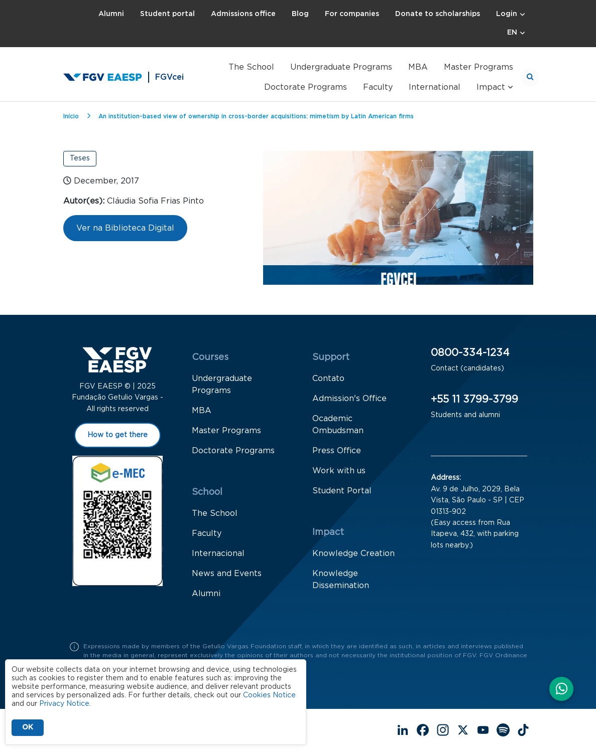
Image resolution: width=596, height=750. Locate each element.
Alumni (111, 14)
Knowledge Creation (353, 553)
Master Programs (478, 67)
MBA (418, 67)
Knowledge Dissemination (340, 580)
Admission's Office (349, 399)
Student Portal (342, 491)
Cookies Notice (269, 695)
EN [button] (512, 32)
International (434, 87)
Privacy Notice (64, 703)
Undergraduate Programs (341, 67)
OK (27, 727)
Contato (328, 378)
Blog (300, 14)
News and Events (227, 574)
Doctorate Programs (305, 87)
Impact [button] (490, 87)
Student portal (167, 14)
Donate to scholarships (437, 14)
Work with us (339, 471)
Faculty (378, 87)
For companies (352, 14)
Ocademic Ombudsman (338, 425)
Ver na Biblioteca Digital (125, 228)
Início (71, 116)
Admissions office (243, 14)
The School (251, 67)
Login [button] (506, 14)
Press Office (336, 451)
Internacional (218, 553)
